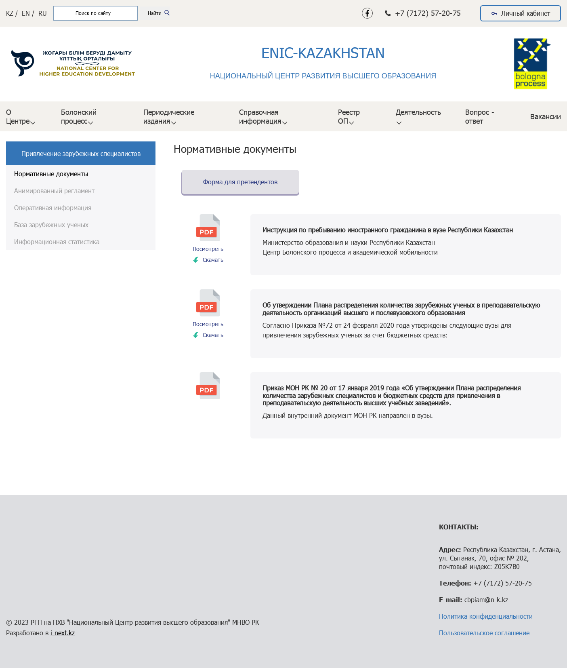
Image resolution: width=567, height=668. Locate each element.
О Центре (17, 116)
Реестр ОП (349, 116)
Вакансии (545, 116)
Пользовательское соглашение (484, 632)
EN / (28, 13)
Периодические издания (168, 116)
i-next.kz (62, 632)
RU (42, 13)
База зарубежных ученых (51, 224)
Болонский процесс (79, 116)
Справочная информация (260, 116)
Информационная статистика (56, 241)
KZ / (12, 13)
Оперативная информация (52, 207)
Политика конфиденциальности (486, 616)
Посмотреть (208, 248)
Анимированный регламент (54, 190)
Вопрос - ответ (479, 116)
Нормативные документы (51, 173)
